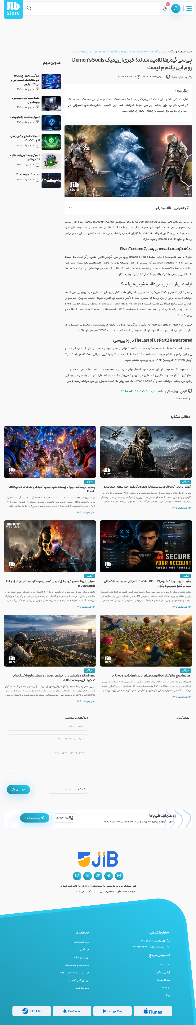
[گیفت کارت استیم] (31, 1011)
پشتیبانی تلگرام (35, 818)
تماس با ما (165, 965)
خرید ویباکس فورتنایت (78, 980)
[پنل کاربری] (175, 8)
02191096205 (64, 818)
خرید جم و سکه (82, 957)
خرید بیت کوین (82, 988)
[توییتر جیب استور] (77, 876)
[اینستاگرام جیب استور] (119, 876)
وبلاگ (173, 51)
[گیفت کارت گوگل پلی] (112, 1011)
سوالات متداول (163, 980)
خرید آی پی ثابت (82, 950)
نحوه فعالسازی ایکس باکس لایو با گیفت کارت (25, 138)
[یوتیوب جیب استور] (87, 876)
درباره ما (166, 988)
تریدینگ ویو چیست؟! (28, 175)
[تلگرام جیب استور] (108, 876)
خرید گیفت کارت (81, 942)
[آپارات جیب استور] (98, 876)
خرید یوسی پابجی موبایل (77, 965)
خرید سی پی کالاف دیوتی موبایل (73, 973)
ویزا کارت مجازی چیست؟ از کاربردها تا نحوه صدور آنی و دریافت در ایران (25, 80)
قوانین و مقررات (162, 972)
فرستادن (18, 789)
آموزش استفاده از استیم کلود (25, 117)
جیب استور (186, 51)
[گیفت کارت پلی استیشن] (72, 1011)
